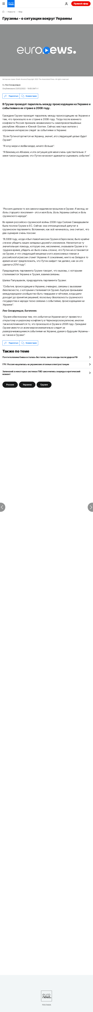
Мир (20, 12)
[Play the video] (46, 50)
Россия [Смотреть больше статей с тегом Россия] (10, 384)
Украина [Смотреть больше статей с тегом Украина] (27, 384)
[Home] (3, 12)
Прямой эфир (81, 3)
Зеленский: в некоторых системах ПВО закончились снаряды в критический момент (41, 372)
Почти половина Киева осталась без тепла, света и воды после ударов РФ (40, 357)
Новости (11, 12)
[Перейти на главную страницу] (11, 3)
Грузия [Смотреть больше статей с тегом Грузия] (44, 384)
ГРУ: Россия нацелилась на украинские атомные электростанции (35, 364)
